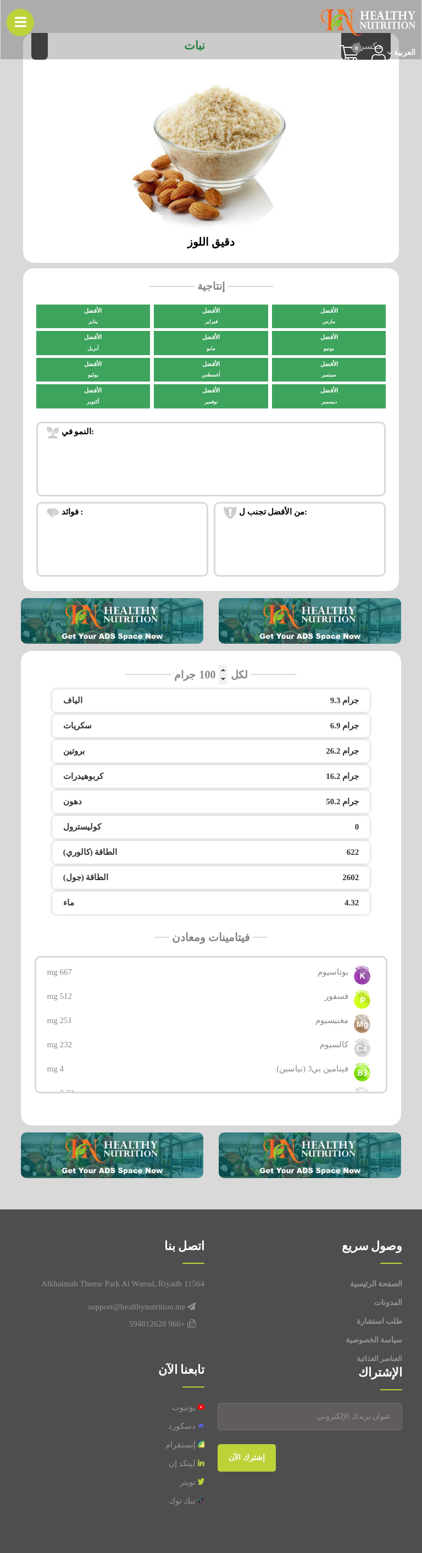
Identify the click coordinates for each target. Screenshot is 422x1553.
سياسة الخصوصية (374, 1340)
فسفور (336, 996)
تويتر (192, 1482)
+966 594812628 (157, 1323)
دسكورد (186, 1426)
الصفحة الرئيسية (376, 1284)
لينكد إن (187, 1463)
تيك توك (187, 1500)
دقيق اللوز (211, 242)
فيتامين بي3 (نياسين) (312, 1068)
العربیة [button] (404, 53)
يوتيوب (188, 1407)
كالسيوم (334, 1044)
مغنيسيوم (331, 1020)
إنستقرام (184, 1444)
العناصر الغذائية (379, 1359)
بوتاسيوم (333, 972)
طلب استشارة (380, 1321)
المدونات (388, 1302)
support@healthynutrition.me (137, 1306)
